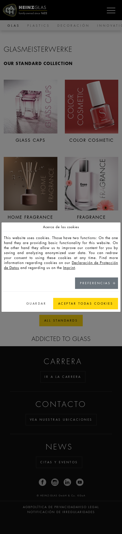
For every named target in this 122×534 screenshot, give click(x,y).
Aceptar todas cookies (85, 303)
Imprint (69, 267)
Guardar (36, 303)
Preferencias (95, 283)
